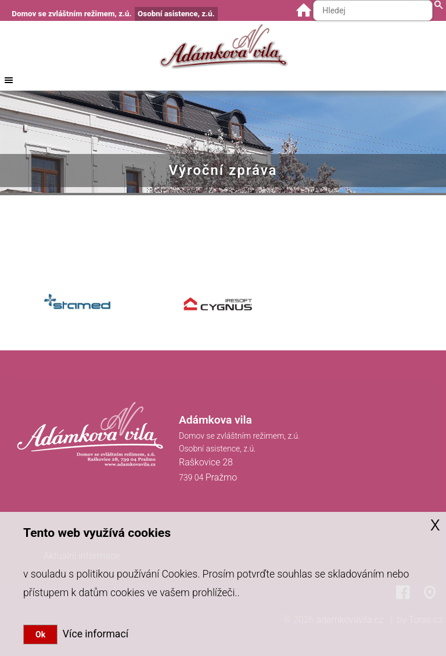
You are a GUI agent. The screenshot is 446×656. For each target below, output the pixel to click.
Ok (40, 634)
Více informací (92, 634)
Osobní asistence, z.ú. (176, 13)
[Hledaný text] (373, 10)
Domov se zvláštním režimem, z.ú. (71, 13)
